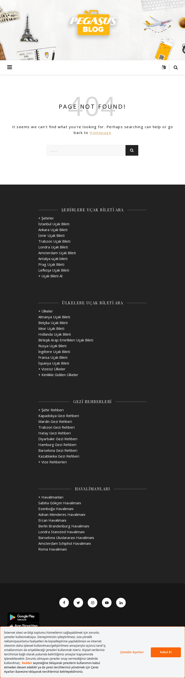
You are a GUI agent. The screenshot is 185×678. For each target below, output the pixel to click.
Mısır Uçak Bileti (51, 328)
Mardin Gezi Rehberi (55, 421)
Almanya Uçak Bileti (54, 316)
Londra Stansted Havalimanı (61, 531)
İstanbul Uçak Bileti (53, 223)
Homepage (100, 132)
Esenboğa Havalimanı (55, 508)
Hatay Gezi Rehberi (54, 433)
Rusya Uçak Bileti (52, 345)
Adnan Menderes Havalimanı (61, 514)
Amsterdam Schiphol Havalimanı (64, 543)
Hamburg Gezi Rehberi (57, 444)
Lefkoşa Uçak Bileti (53, 270)
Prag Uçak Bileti (51, 264)
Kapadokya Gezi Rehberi (58, 415)
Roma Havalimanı (52, 549)
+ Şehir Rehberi (51, 409)
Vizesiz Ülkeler (53, 368)
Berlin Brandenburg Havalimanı (63, 526)
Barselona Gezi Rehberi (57, 450)
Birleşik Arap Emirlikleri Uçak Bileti (65, 340)
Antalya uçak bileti (52, 258)
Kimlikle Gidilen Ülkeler (59, 374)
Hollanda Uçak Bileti (54, 334)
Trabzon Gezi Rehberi (56, 427)
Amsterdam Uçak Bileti (57, 252)
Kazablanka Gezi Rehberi (58, 456)
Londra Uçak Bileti (53, 247)
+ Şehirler (46, 218)
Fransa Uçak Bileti (52, 357)
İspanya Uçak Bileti (53, 363)
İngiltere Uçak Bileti (54, 351)
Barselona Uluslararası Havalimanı (66, 537)
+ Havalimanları (50, 497)
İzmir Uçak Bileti (51, 235)
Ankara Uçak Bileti (52, 229)
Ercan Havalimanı (52, 520)
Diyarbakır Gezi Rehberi (57, 438)
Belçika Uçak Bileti (53, 322)
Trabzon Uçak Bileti (54, 241)
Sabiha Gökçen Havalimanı (59, 502)
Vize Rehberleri (54, 461)
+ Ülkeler (45, 311)
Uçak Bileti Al (51, 275)
